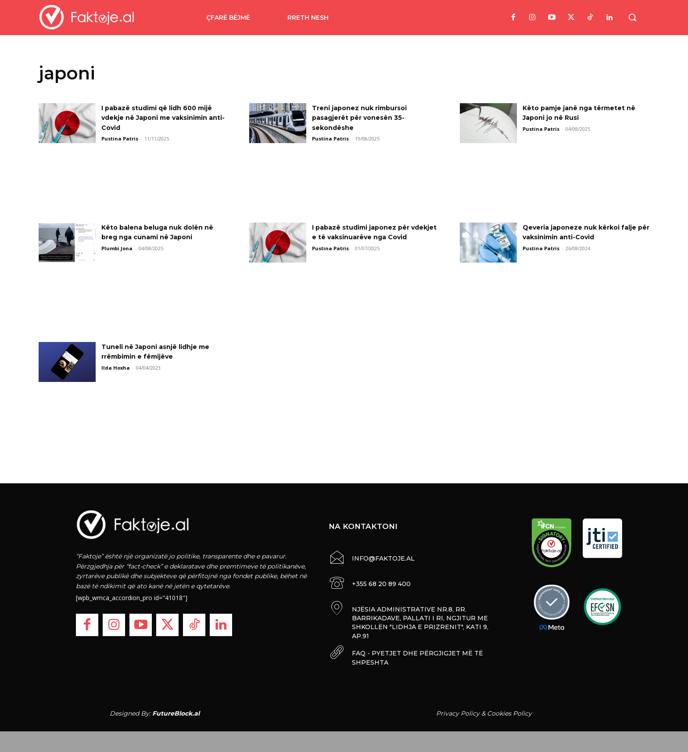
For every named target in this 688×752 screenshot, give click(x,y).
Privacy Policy (458, 712)
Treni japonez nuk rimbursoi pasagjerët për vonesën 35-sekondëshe (365, 118)
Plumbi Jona (117, 248)
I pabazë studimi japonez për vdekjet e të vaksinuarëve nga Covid (369, 237)
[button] (632, 17)
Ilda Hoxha (115, 367)
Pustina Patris (119, 138)
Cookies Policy (509, 712)
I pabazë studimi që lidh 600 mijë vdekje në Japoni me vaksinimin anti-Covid (155, 118)
